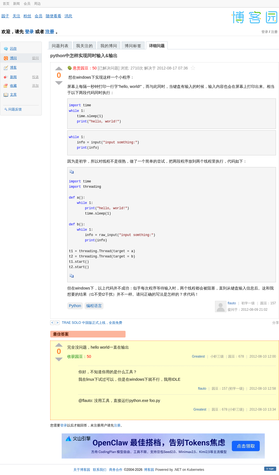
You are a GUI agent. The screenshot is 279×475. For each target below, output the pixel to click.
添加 (35, 86)
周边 (37, 4)
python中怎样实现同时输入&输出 (83, 55)
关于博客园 (81, 470)
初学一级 (248, 303)
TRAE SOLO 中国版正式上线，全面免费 (92, 323)
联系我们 (99, 470)
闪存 (13, 48)
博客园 (149, 470)
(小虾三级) (236, 409)
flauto (232, 303)
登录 (29, 31)
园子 (5, 16)
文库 (13, 95)
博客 (13, 67)
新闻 (16, 4)
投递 (35, 77)
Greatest (198, 356)
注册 (49, 31)
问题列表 (60, 46)
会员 (27, 4)
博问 (13, 58)
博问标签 (133, 46)
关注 (16, 16)
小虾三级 (217, 356)
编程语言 (94, 305)
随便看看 (53, 16)
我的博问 (108, 46)
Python (75, 305)
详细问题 (157, 46)
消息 (68, 16)
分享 (275, 323)
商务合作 (115, 470)
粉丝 (27, 16)
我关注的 (84, 46)
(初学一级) (236, 388)
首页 (6, 4)
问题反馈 (15, 109)
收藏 (13, 86)
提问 (35, 58)
